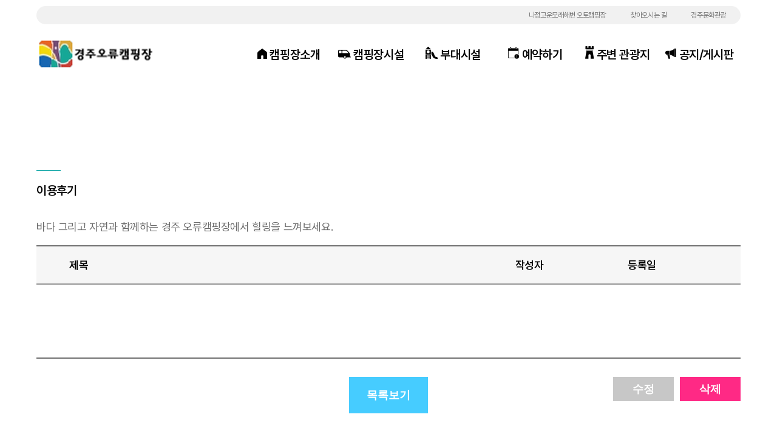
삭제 (710, 389)
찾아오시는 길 (648, 15)
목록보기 (388, 395)
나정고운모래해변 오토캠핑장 (567, 15)
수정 (643, 389)
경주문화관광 (708, 15)
